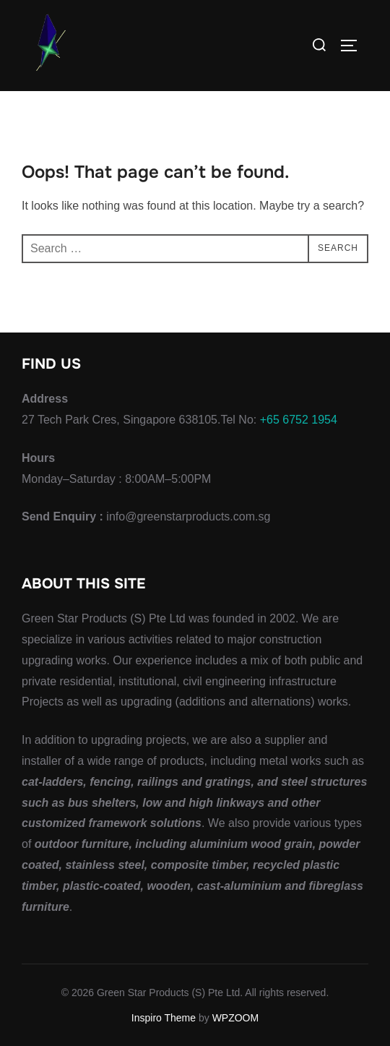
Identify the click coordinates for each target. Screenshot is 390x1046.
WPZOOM (235, 1018)
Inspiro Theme (163, 1018)
